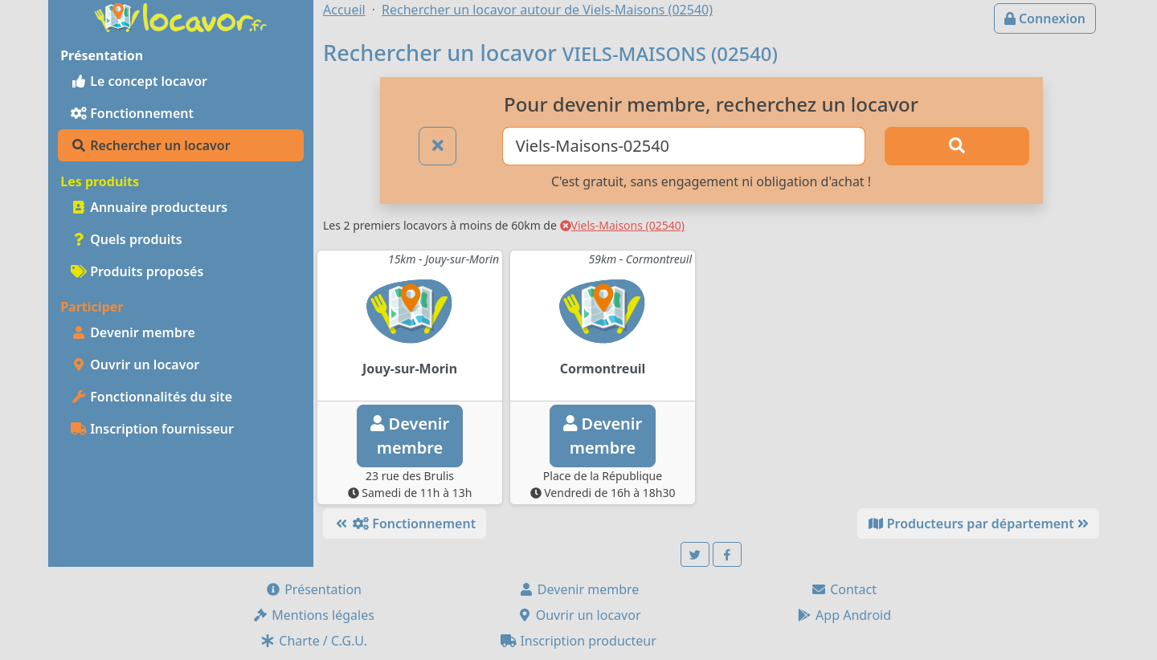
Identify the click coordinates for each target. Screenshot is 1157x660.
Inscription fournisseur (152, 429)
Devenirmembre (409, 435)
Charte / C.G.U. (313, 641)
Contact (844, 589)
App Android (843, 615)
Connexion (1044, 18)
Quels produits (126, 239)
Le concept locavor (139, 81)
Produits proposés (137, 271)
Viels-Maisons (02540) (622, 225)
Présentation (313, 589)
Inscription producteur (578, 641)
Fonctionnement (132, 113)
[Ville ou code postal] (684, 146)
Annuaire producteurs (149, 207)
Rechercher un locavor (151, 145)
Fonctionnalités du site (151, 396)
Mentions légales (313, 615)
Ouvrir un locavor (135, 364)
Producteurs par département (978, 523)
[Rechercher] (957, 146)
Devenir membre (133, 332)
